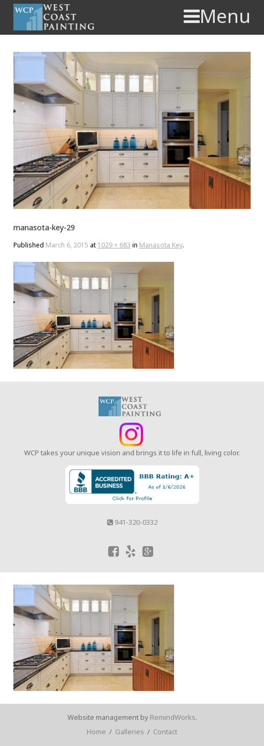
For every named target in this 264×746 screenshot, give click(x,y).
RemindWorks (172, 717)
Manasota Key (161, 245)
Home (96, 731)
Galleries (129, 731)
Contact (165, 731)
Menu (217, 16)
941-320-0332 (132, 522)
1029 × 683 (114, 245)
